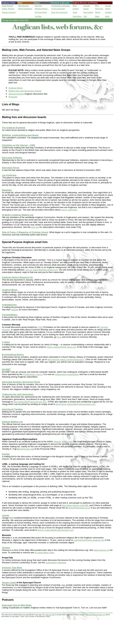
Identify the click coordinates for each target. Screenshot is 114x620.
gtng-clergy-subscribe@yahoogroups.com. (76, 404)
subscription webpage (56, 562)
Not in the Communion (59, 12)
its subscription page (44, 552)
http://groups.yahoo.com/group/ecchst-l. (66, 359)
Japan (75, 12)
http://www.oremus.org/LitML (75, 505)
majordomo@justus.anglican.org (89, 540)
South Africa (77, 16)
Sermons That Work (12, 567)
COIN (40, 327)
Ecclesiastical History (13, 354)
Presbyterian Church (33, 374)
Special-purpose (16, 94)
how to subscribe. (69, 210)
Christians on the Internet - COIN (18, 145)
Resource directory (9, 12)
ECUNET (6, 369)
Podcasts (13, 97)
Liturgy (5, 515)
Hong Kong (99, 9)
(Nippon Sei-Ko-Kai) (63, 441)
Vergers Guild (9, 582)
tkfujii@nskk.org (25, 449)
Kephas (6, 454)
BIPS (97, 6)
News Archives (23, 6)
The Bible (38, 16)
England (76, 9)
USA (85, 16)
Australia (86, 6)
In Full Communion (58, 9)
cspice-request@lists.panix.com (61, 347)
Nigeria (97, 12)
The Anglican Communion (60, 6)
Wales (97, 16)
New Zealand (88, 12)
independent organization (67, 374)
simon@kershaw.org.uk (79, 508)
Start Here (38, 6)
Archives (11, 9)
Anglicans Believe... (42, 9)
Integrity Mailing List (12, 421)
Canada (108, 6)
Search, (5, 9)
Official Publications (25, 9)
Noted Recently (7, 6)
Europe (86, 9)
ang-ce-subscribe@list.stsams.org (42, 270)
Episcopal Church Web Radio (17, 605)
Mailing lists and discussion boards (25, 91)
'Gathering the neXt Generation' (18, 394)
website (14, 309)
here (59, 337)
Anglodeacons (9, 304)
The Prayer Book (41, 12)
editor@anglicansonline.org (95, 615)
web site (35, 227)
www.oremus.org (102, 550)
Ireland (107, 9)
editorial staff (50, 615)
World (107, 16)
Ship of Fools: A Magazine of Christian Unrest (25, 232)
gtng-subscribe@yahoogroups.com (30, 401)
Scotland (108, 12)
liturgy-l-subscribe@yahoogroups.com (55, 530)
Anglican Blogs (16, 88)
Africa (75, 6)
